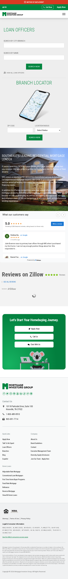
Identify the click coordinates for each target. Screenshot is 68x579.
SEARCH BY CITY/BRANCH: (14, 41)
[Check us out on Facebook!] (3, 393)
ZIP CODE (10, 126)
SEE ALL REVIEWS (10, 282)
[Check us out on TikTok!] (24, 393)
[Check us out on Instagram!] (10, 393)
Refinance (5, 487)
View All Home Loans (9, 495)
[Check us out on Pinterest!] (14, 393)
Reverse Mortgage (8, 491)
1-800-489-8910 (13, 414)
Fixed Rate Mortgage (9, 483)
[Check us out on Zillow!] (27, 393)
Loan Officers (7, 447)
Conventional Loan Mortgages (12, 476)
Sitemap (5, 518)
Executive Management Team (41, 451)
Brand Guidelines (36, 443)
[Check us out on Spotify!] (31, 393)
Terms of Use (14, 518)
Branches (5, 451)
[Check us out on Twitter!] (7, 393)
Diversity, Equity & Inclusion (40, 455)
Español (5, 459)
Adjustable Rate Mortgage (11, 472)
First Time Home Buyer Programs (13, 479)
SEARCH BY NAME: (11, 53)
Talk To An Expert (8, 443)
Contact (33, 447)
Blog (3, 455)
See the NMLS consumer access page (15, 537)
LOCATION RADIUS (42, 126)
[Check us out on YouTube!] (17, 393)
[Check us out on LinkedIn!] (20, 393)
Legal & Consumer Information (13, 524)
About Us (34, 439)
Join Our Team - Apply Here (40, 459)
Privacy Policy (25, 518)
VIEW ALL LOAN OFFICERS (15, 73)
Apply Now (61, 7)
